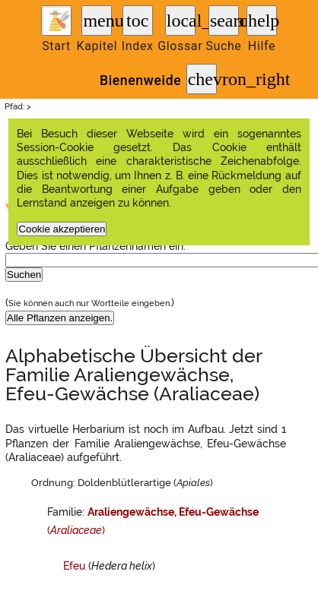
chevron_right (202, 79)
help (262, 20)
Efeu (74, 566)
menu (97, 20)
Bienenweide (140, 80)
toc (137, 20)
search (224, 20)
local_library (181, 20)
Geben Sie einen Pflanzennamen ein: (95, 246)
